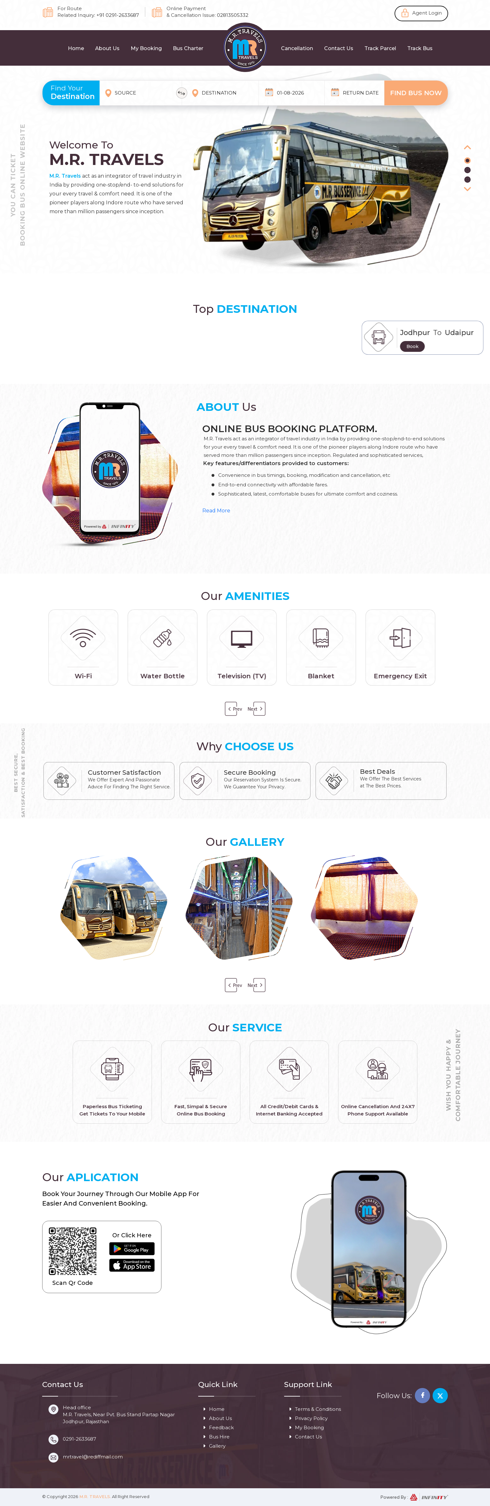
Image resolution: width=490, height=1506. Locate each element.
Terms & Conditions (315, 1409)
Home (76, 48)
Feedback (218, 1427)
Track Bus (420, 48)
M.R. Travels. (94, 1496)
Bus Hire (216, 1437)
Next (256, 709)
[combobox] (143, 93)
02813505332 (232, 15)
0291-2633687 (79, 1439)
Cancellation (297, 48)
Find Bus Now (416, 93)
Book (477, 346)
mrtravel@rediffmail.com (93, 1457)
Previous (234, 709)
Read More (216, 511)
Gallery (214, 1446)
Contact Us (338, 48)
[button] (467, 147)
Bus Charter (188, 48)
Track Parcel (380, 48)
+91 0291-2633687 (117, 15)
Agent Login (427, 13)
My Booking (146, 48)
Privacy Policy (308, 1418)
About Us (107, 48)
